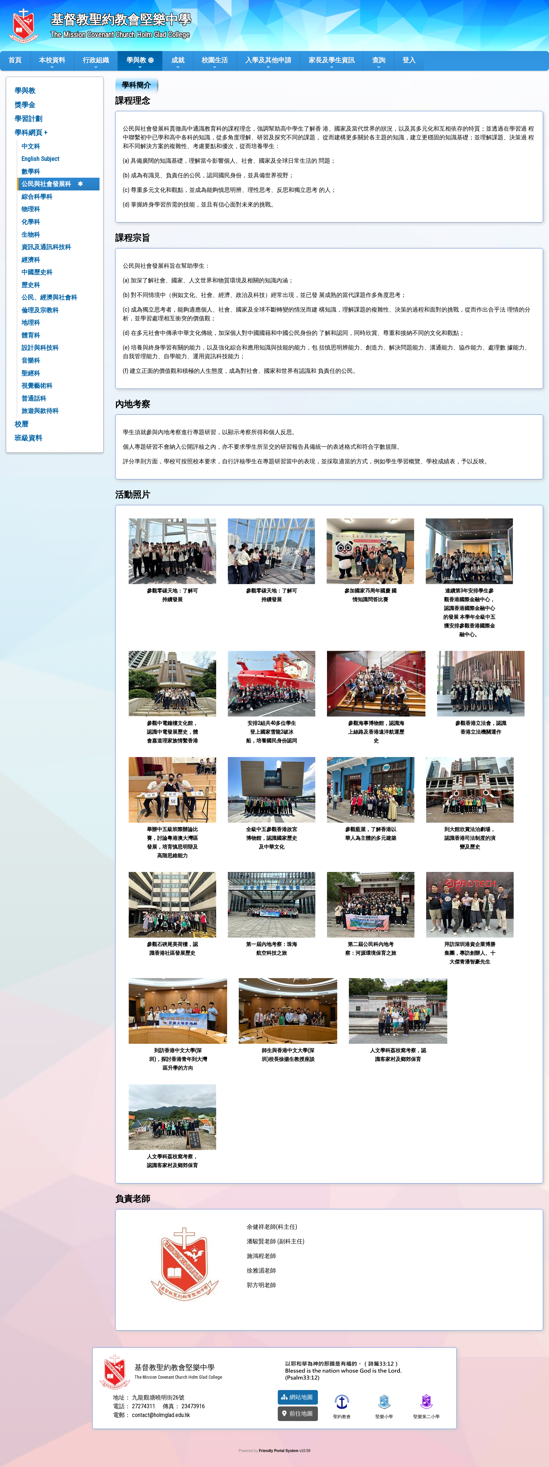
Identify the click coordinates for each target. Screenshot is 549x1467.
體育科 (31, 335)
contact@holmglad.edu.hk (161, 1415)
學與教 (136, 63)
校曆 (21, 424)
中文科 (31, 146)
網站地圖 (297, 1397)
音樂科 (31, 360)
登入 (409, 60)
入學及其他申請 (268, 63)
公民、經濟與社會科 (49, 297)
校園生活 (215, 63)
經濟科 (31, 259)
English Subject (40, 158)
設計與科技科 (40, 347)
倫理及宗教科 (40, 310)
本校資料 (52, 63)
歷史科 (31, 285)
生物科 (31, 234)
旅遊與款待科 (40, 410)
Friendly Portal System (279, 1451)
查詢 (378, 63)
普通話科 (34, 398)
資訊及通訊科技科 (46, 247)
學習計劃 (28, 119)
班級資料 (28, 438)
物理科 (31, 209)
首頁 (15, 60)
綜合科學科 (37, 196)
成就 (177, 63)
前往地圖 (297, 1413)
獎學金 (25, 105)
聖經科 (31, 373)
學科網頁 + (31, 132)
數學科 (31, 171)
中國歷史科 (37, 272)
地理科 (31, 322)
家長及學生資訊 (332, 63)
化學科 (31, 221)
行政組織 (96, 63)
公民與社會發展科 (46, 184)
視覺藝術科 (37, 385)
